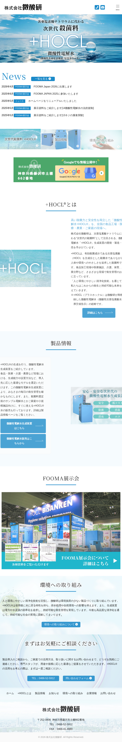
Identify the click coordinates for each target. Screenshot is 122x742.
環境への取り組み (73, 695)
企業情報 (92, 695)
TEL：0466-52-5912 (61, 728)
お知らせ (54, 695)
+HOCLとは (24, 695)
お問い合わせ (108, 695)
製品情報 (40, 695)
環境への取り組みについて (61, 634)
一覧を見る (43, 78)
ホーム (10, 695)
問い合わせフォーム (79, 687)
